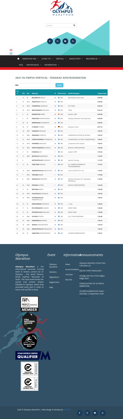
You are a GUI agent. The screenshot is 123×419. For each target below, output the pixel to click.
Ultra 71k (46, 59)
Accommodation (70, 269)
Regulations (54, 277)
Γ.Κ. (17, 92)
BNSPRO (66, 409)
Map (51, 287)
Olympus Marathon (53, 265)
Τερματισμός (102, 93)
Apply (59, 85)
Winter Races (33, 66)
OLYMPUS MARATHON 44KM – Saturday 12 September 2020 (92, 292)
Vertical (60, 59)
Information (51, 66)
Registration (54, 282)
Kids (21, 65)
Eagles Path (75, 59)
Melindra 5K (92, 59)
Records (68, 279)
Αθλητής (35, 93)
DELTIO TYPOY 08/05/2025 (90, 270)
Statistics (53, 272)
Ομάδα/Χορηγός (73, 93)
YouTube (69, 274)
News (67, 264)
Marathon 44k (30, 59)
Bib (16, 85)
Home (18, 59)
